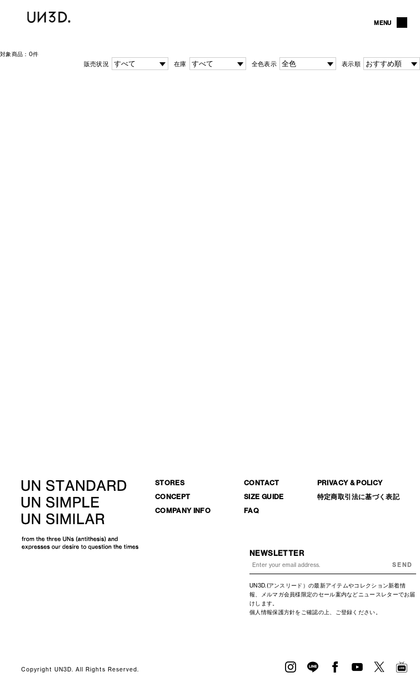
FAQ (251, 510)
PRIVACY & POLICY (350, 483)
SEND (402, 565)
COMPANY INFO (183, 510)
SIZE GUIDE (264, 496)
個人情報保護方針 (272, 612)
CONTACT (261, 483)
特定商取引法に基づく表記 (358, 496)
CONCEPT (173, 496)
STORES (169, 483)
